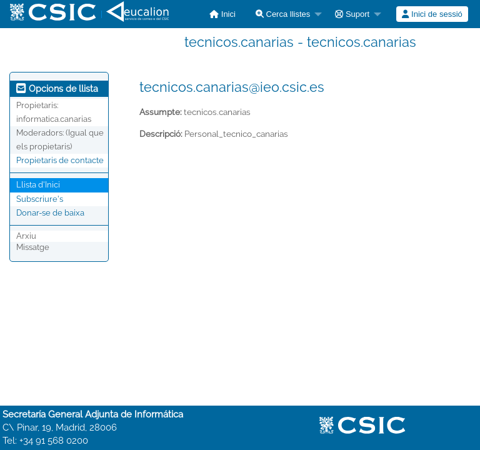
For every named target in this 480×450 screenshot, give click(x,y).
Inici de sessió (432, 14)
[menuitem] (222, 14)
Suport (352, 14)
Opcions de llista (57, 89)
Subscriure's (39, 199)
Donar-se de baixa (50, 213)
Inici (222, 14)
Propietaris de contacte (60, 160)
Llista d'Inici (38, 184)
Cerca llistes (283, 14)
